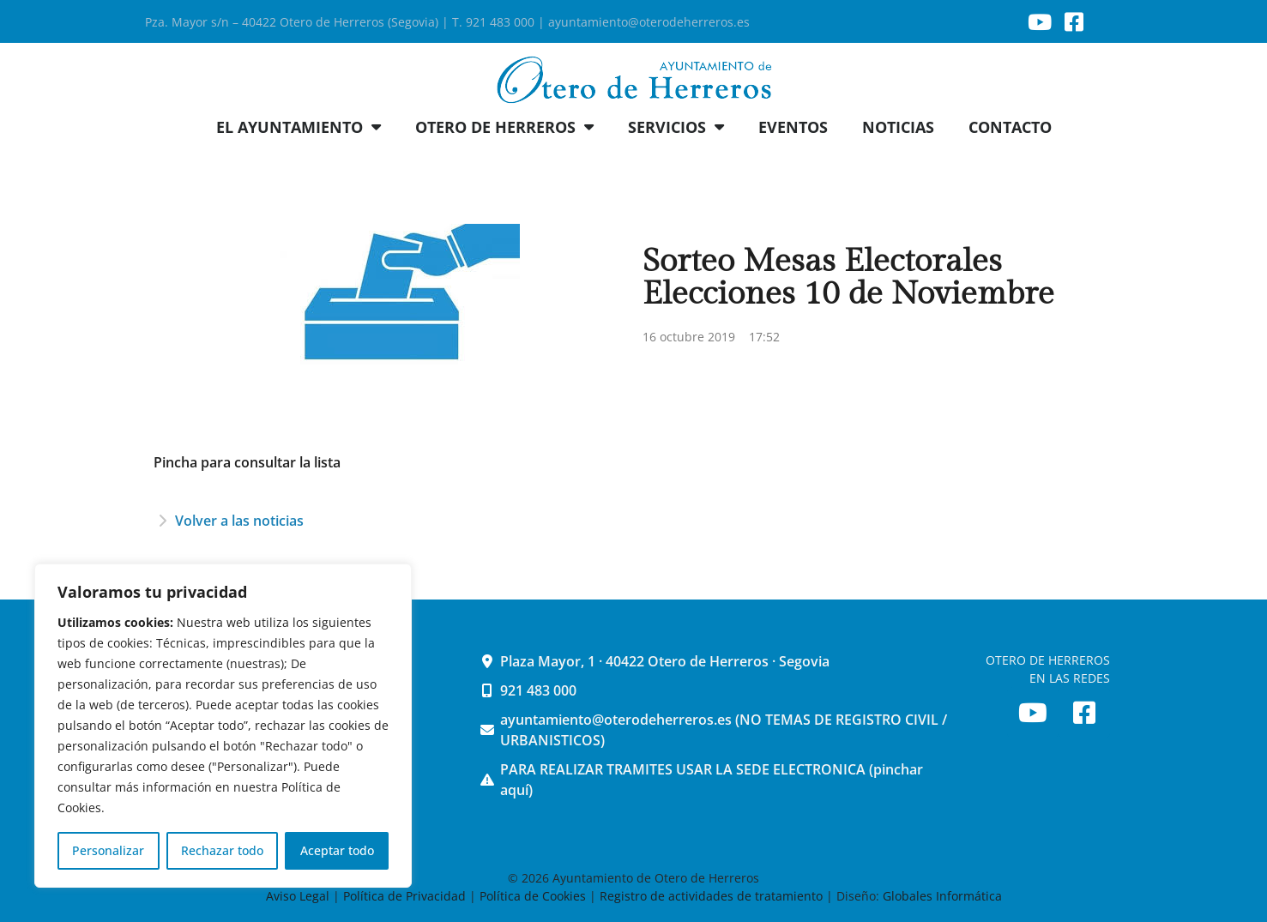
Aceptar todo (337, 850)
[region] (223, 725)
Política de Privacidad (404, 896)
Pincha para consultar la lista (247, 462)
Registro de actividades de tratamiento (711, 896)
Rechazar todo (222, 850)
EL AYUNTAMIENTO (298, 127)
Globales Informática (942, 896)
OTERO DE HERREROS (504, 127)
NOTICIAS (898, 127)
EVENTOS (793, 127)
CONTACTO (1010, 127)
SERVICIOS (676, 127)
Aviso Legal (299, 896)
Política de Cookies (533, 896)
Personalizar (108, 850)
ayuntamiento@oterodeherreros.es (649, 22)
